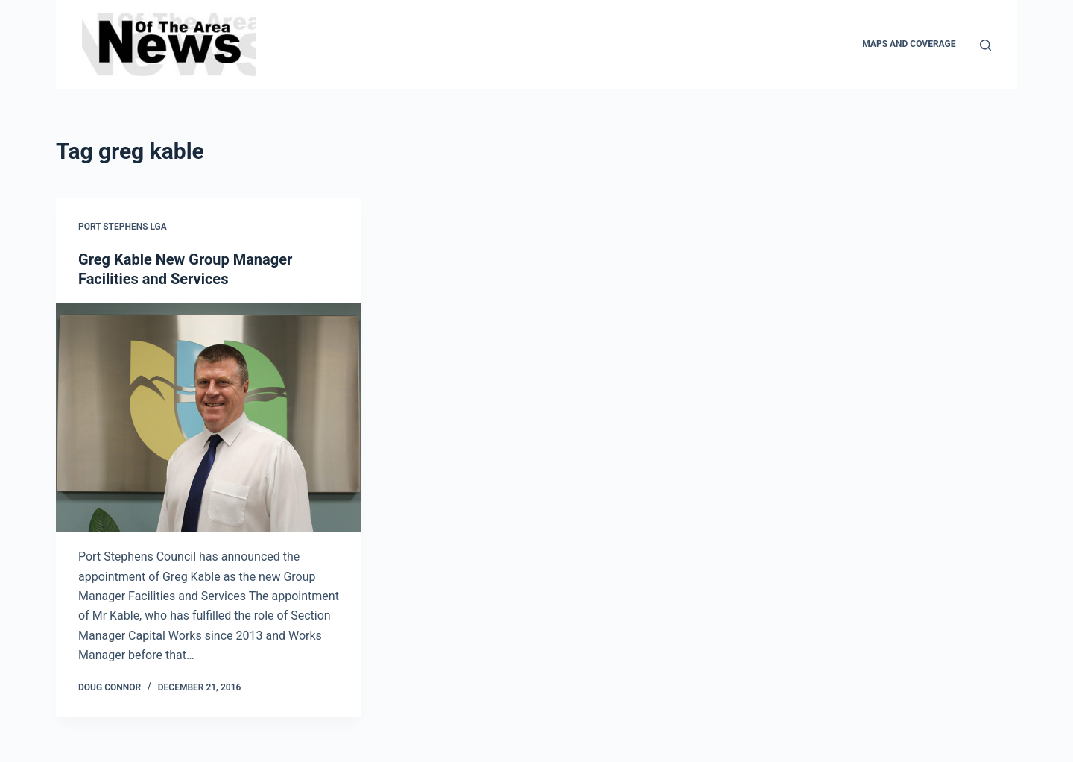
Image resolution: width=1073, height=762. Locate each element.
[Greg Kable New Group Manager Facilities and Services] (208, 418)
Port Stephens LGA (122, 226)
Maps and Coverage (908, 44)
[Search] (985, 45)
